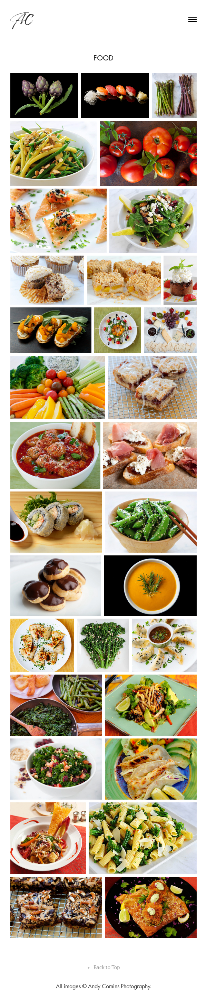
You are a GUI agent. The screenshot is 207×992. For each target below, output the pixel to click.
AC (21, 19)
